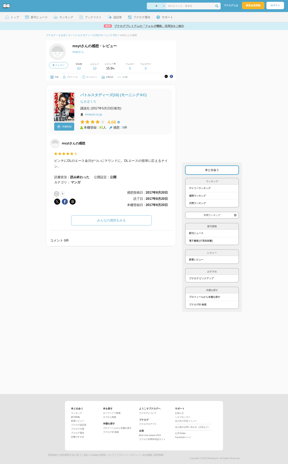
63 (79, 68)
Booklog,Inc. (213, 458)
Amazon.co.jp (93, 114)
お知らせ (179, 413)
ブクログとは (231, 5)
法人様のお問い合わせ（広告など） (192, 427)
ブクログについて (148, 413)
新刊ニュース (196, 233)
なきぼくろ (88, 101)
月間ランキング (197, 203)
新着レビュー (196, 259)
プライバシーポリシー (129, 455)
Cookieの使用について (102, 455)
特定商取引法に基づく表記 (74, 455)
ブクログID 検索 (197, 304)
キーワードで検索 (112, 413)
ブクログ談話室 (78, 425)
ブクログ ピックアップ (201, 278)
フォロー (59, 65)
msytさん (78, 51)
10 (94, 68)
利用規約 (53, 455)
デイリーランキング (200, 188)
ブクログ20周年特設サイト (152, 439)
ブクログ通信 (77, 433)
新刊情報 (75, 417)
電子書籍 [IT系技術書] (201, 240)
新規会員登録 (253, 5)
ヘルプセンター (182, 417)
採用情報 (159, 455)
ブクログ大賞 (77, 429)
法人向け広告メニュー (186, 421)
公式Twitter (180, 433)
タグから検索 (109, 417)
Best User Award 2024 (150, 435)
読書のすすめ (77, 437)
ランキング (76, 413)
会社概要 (147, 455)
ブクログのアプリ (148, 424)
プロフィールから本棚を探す (204, 297)
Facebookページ (183, 437)
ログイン (275, 5)
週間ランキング (197, 195)
